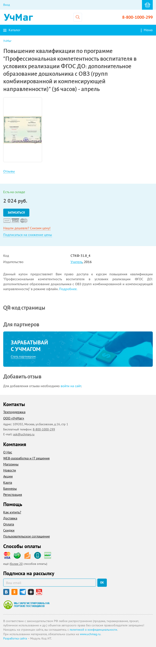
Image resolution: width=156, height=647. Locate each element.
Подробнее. (68, 289)
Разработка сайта (15, 638)
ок (102, 582)
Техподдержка (14, 412)
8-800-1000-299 (137, 17)
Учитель (76, 262)
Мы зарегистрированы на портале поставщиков (26, 604)
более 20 (16, 564)
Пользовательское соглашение (26, 536)
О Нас (7, 452)
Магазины (11, 464)
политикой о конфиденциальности (93, 630)
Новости (9, 470)
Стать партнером (23, 356)
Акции (8, 476)
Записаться (16, 212)
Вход (6, 5)
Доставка (10, 518)
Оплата (8, 524)
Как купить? (12, 512)
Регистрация (12, 494)
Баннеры (10, 488)
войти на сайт (71, 386)
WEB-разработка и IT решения (26, 458)
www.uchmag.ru (90, 634)
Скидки (8, 530)
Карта (7, 482)
